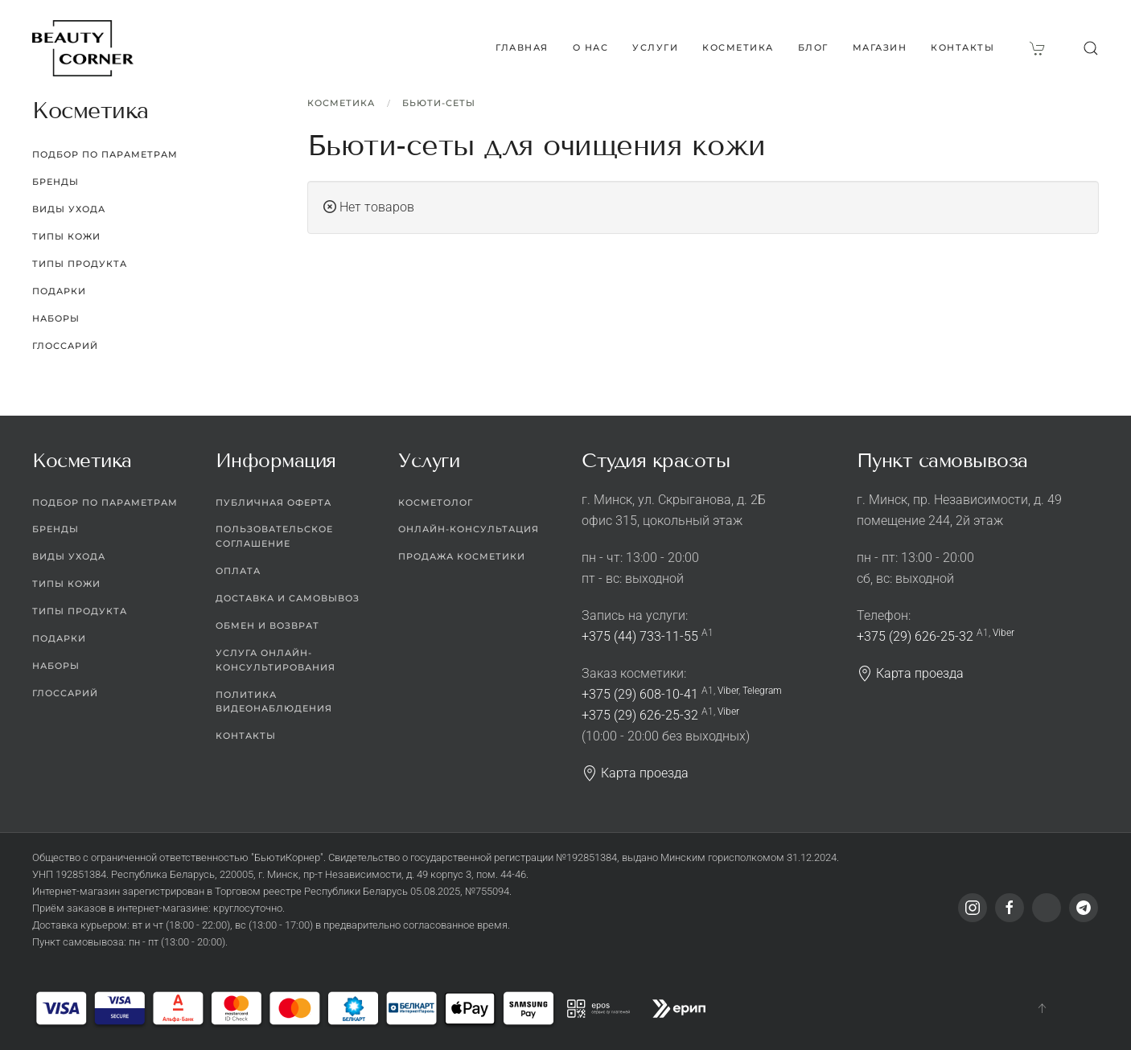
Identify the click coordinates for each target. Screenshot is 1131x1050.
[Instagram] (972, 907)
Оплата (238, 570)
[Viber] (1046, 907)
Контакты (962, 47)
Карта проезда (635, 773)
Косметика (341, 103)
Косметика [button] (738, 47)
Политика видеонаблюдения (274, 702)
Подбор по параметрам (105, 154)
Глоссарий (65, 345)
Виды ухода (68, 209)
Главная (522, 47)
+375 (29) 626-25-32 (640, 715)
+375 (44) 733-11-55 (640, 636)
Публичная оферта (273, 502)
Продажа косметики (461, 556)
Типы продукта (79, 263)
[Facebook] (1009, 907)
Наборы (56, 318)
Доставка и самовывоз (288, 598)
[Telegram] (1083, 907)
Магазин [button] (880, 47)
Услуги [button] (655, 47)
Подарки (59, 291)
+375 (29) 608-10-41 (640, 694)
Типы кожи (66, 236)
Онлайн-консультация (468, 529)
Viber (728, 690)
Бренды (55, 181)
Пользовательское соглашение (274, 536)
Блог (813, 47)
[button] (1091, 48)
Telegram (762, 690)
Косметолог (435, 502)
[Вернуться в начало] (83, 48)
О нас (591, 47)
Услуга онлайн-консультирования (275, 660)
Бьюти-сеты (438, 103)
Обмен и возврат (267, 625)
